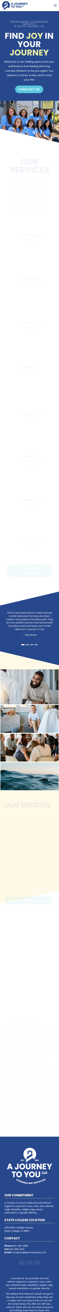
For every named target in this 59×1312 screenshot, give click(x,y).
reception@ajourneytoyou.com (29, 1252)
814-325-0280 (20, 1245)
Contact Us (29, 89)
